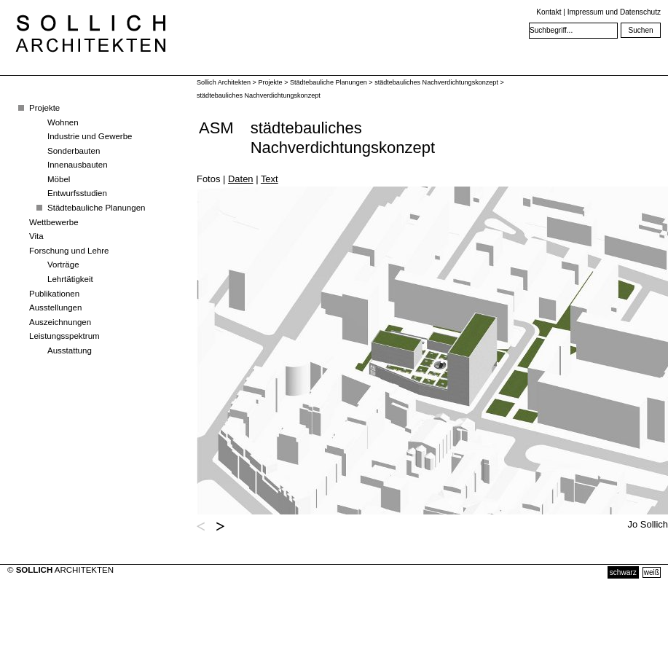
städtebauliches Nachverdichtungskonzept (436, 82)
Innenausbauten (77, 164)
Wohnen (63, 122)
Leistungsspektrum (64, 336)
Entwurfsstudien (77, 193)
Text (269, 178)
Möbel (58, 179)
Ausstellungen (55, 307)
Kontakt (548, 12)
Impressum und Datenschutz (614, 12)
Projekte (44, 107)
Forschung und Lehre (69, 250)
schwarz (623, 572)
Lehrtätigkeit (70, 279)
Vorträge (63, 264)
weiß (651, 572)
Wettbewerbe (54, 222)
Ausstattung (69, 350)
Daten (241, 178)
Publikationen (54, 293)
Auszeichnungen (60, 322)
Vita (36, 236)
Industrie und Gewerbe (90, 136)
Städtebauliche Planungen (96, 207)
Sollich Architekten (224, 82)
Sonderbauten (73, 150)
